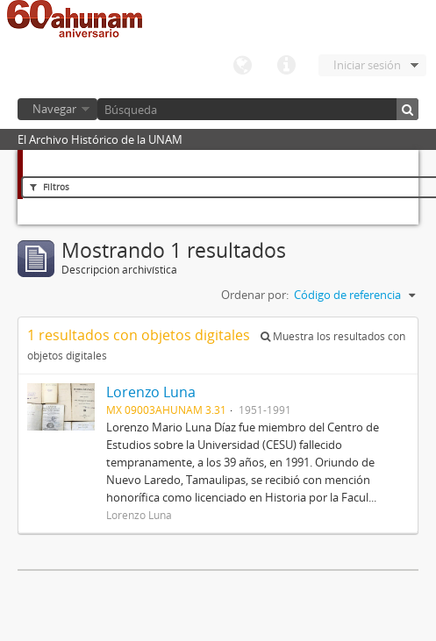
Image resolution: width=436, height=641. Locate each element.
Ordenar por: (255, 295)
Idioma (242, 66)
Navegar (54, 109)
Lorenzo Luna (151, 392)
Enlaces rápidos (286, 66)
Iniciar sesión (367, 65)
